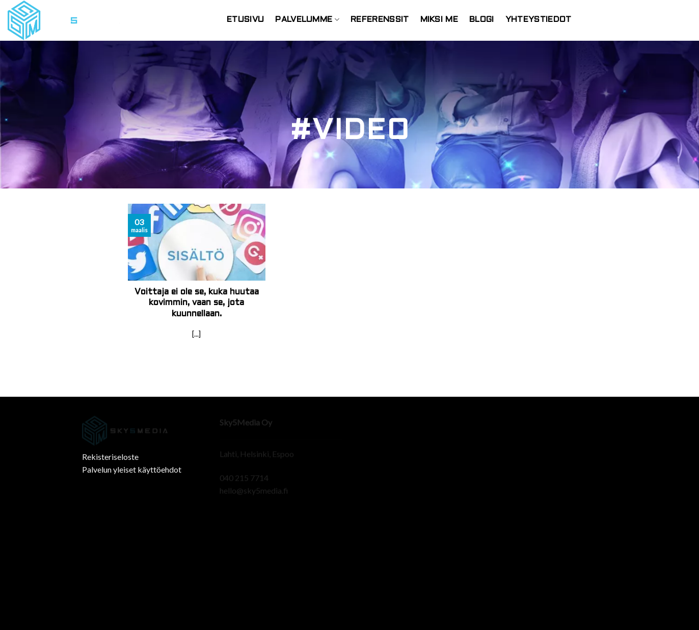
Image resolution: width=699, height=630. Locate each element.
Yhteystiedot (538, 19)
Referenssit (380, 19)
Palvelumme (307, 19)
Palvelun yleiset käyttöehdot (131, 469)
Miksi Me (439, 19)
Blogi (481, 19)
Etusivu (245, 19)
